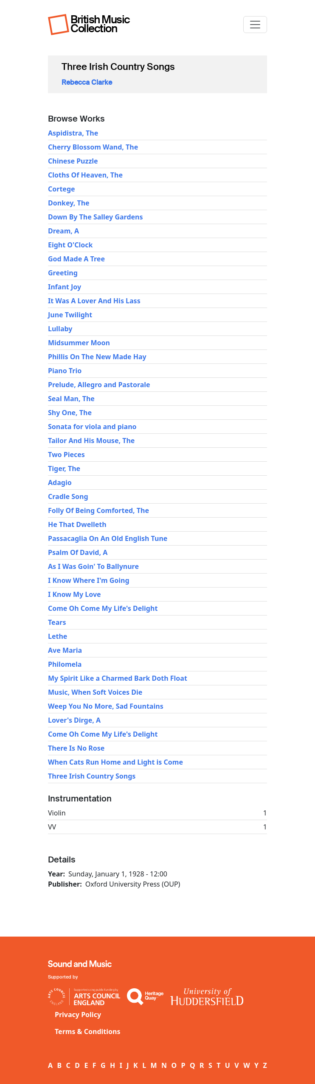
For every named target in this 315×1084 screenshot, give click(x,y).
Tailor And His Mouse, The (91, 440)
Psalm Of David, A (77, 552)
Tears (57, 622)
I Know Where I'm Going (88, 580)
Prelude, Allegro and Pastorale (99, 384)
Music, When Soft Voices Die (95, 692)
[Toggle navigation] (255, 24)
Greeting (63, 272)
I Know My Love (74, 594)
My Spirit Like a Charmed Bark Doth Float (117, 678)
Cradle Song (68, 496)
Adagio (60, 482)
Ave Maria (65, 650)
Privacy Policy (78, 1014)
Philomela (65, 664)
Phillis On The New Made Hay (97, 356)
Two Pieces (66, 454)
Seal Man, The (71, 398)
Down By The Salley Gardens (95, 217)
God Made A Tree (76, 258)
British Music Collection (100, 24)
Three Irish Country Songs (91, 776)
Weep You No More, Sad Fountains (105, 706)
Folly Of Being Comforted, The (98, 510)
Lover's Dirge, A (74, 720)
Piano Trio (65, 370)
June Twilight (70, 314)
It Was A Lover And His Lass (94, 300)
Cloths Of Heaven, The (85, 175)
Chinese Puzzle (73, 161)
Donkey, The (69, 203)
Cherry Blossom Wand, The (93, 147)
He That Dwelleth (77, 524)
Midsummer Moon (79, 342)
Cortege (61, 189)
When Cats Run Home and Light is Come (115, 762)
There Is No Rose (76, 748)
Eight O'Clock (70, 245)
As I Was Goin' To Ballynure (93, 566)
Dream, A (63, 231)
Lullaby (60, 328)
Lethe (57, 636)
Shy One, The (70, 412)
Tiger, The (64, 468)
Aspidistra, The (73, 133)
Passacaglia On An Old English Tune (107, 538)
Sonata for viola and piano (92, 426)
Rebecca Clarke (87, 82)
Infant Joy (64, 286)
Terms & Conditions (88, 1031)
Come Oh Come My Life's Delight (103, 608)
